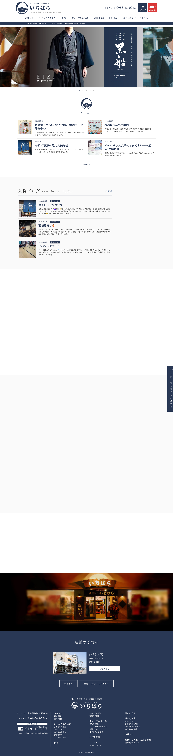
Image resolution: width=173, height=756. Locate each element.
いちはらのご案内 (47, 18)
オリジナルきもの (96, 732)
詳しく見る (104, 669)
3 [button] (86, 90)
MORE (86, 164)
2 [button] (83, 90)
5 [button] (94, 90)
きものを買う (95, 724)
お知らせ (29, 18)
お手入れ (144, 18)
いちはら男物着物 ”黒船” (99, 727)
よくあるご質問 (60, 738)
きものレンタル (95, 745)
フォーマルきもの (80, 18)
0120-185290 (36, 729)
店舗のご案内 (59, 730)
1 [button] (79, 90)
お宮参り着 (99, 18)
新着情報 (57, 716)
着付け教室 (128, 18)
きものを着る (130, 721)
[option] (86, 57)
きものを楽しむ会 (132, 724)
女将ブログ (58, 719)
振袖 (64, 18)
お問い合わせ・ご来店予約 (169, 390)
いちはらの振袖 (95, 713)
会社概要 (68, 684)
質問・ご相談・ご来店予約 (96, 684)
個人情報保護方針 (132, 743)
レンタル (113, 18)
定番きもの (94, 729)
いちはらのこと (60, 727)
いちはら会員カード (61, 732)
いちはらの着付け (132, 729)
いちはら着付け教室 (132, 727)
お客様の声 (58, 735)
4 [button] (90, 90)
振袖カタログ (95, 716)
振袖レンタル (130, 713)
